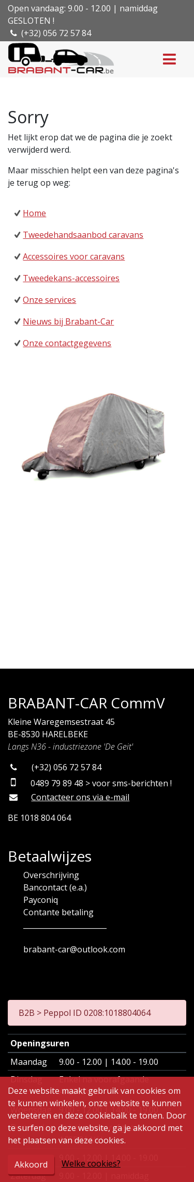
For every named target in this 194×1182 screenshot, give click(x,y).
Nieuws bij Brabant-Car (68, 321)
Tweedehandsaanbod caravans (83, 234)
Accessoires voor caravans (74, 256)
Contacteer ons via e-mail (80, 797)
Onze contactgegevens (67, 343)
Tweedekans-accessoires (71, 278)
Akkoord (31, 1164)
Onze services (49, 299)
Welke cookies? (91, 1163)
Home (34, 213)
